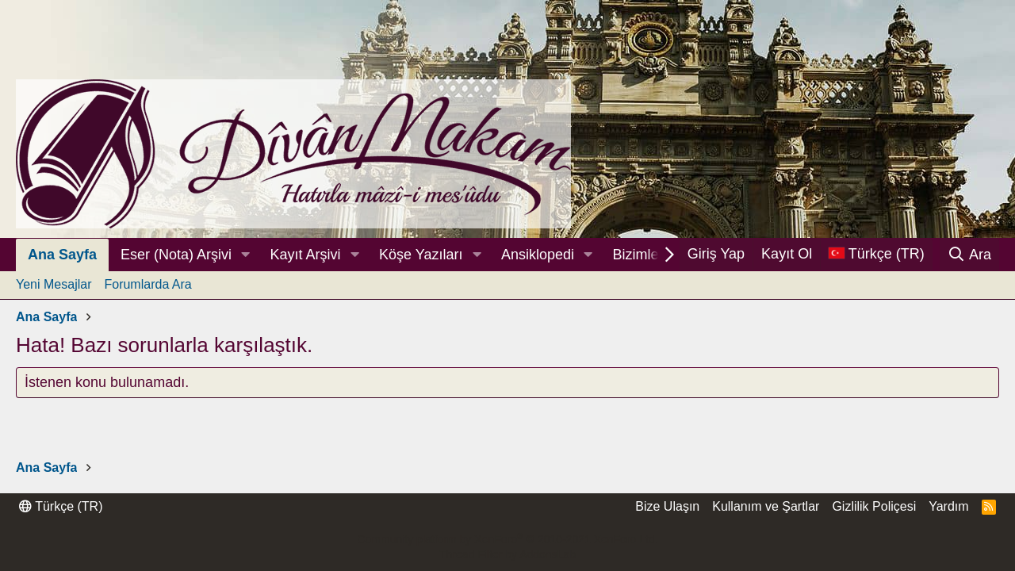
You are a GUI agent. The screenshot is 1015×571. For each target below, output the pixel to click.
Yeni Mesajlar (53, 284)
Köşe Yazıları (420, 255)
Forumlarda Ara (147, 284)
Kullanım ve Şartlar (765, 506)
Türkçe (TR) (60, 506)
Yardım (948, 506)
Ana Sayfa (62, 255)
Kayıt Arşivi (305, 255)
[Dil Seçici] (876, 254)
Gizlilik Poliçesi (874, 506)
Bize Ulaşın (667, 506)
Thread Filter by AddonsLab (507, 554)
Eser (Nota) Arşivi (176, 255)
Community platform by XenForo (507, 539)
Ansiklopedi (537, 255)
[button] (246, 255)
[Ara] (969, 254)
